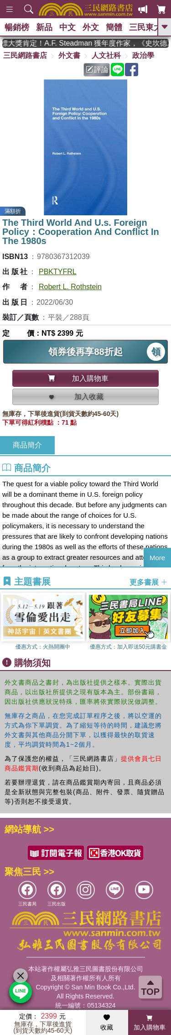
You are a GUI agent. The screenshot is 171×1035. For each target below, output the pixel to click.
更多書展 (149, 582)
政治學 (143, 55)
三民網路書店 (25, 55)
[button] (164, 623)
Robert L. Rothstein (70, 287)
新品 (44, 27)
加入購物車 (150, 1022)
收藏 (106, 1022)
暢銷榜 (17, 27)
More (157, 558)
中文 (67, 27)
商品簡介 (27, 445)
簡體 (114, 27)
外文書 (69, 55)
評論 (97, 69)
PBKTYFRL (58, 272)
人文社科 (106, 55)
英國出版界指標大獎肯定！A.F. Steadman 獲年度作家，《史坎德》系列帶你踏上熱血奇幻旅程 (85, 43)
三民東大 (145, 27)
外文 (91, 27)
